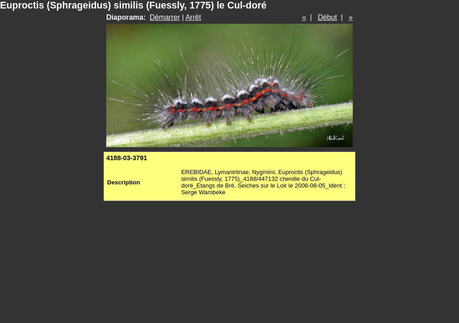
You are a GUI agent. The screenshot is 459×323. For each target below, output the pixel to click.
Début (327, 17)
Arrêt (193, 17)
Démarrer (165, 17)
